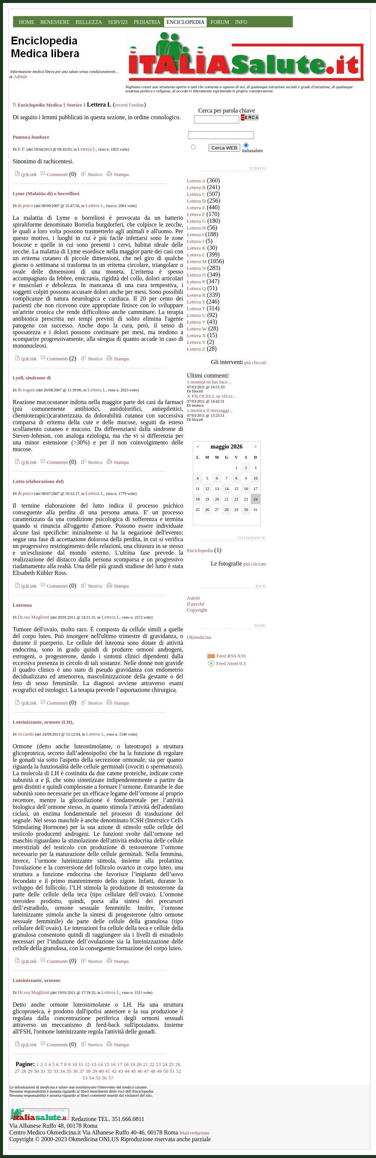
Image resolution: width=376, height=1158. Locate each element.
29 (30, 1071)
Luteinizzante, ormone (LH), (43, 722)
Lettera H (196, 228)
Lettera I (195, 234)
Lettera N (196, 268)
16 (113, 1064)
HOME (26, 22)
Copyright (197, 610)
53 (84, 1078)
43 (120, 1071)
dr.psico (25, 205)
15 (106, 1064)
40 (101, 1071)
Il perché (195, 604)
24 (164, 1064)
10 (74, 1064)
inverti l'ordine (129, 105)
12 (87, 1064)
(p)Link (25, 174)
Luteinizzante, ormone (36, 980)
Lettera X (196, 335)
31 (43, 1071)
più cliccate (255, 564)
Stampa (117, 174)
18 (125, 1064)
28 (23, 1071)
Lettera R (196, 295)
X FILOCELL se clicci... (211, 396)
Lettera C (196, 194)
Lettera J (195, 241)
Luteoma (22, 605)
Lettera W (197, 329)
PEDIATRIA (147, 22)
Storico (74, 105)
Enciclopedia (200, 550)
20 (139, 1064)
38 (88, 1071)
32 (49, 1071)
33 (55, 1071)
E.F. (21, 149)
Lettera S (196, 302)
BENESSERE (55, 22)
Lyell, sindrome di (32, 378)
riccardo (26, 734)
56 (104, 1078)
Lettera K (196, 248)
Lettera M (197, 261)
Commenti (53, 174)
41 (107, 1071)
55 (97, 1078)
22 (152, 1064)
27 (17, 1071)
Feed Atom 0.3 (226, 663)
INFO (241, 22)
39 (94, 1071)
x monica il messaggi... (210, 410)
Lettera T (196, 308)
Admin (20, 76)
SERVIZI (118, 22)
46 (139, 1071)
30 (36, 1071)
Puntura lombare (31, 137)
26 (177, 1064)
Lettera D (196, 201)
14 (100, 1064)
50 (165, 1071)
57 (110, 1078)
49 (159, 1071)
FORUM (219, 22)
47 (146, 1071)
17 (119, 1064)
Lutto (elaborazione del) (38, 481)
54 (91, 1078)
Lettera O (196, 275)
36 (75, 1071)
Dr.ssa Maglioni (33, 617)
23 (158, 1064)
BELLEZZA (89, 22)
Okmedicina (199, 637)
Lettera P (196, 281)
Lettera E (196, 207)
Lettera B (196, 187)
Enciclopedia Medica (40, 105)
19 (132, 1064)
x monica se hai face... (209, 382)
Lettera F (196, 214)
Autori (193, 598)
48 (152, 1071)
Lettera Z (196, 349)
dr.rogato (26, 389)
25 (171, 1064)
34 (62, 1071)
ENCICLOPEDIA (185, 22)
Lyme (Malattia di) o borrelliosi (46, 193)
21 (145, 1064)
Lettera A (196, 181)
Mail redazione (195, 1133)
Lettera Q (196, 288)
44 (127, 1071)
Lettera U (196, 315)
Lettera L (87, 149)
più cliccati (255, 362)
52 (178, 1071)
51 (172, 1071)
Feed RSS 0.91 (226, 656)
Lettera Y (196, 342)
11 (81, 1064)
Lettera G (196, 221)
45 (133, 1071)
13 (93, 1064)
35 (68, 1071)
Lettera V (196, 322)
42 (114, 1071)
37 (81, 1071)
